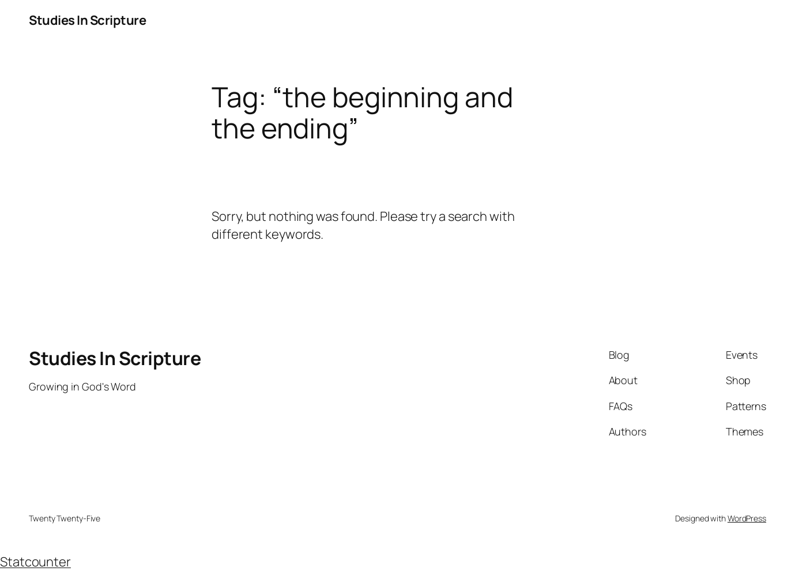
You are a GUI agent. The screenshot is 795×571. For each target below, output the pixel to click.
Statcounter (35, 561)
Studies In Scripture (87, 20)
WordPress (747, 518)
